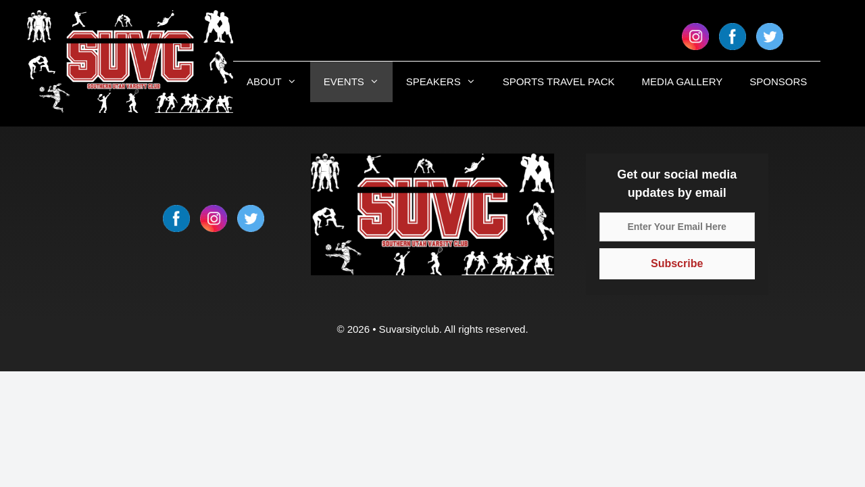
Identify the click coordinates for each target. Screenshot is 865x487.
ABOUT (278, 82)
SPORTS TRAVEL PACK (559, 81)
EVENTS (358, 82)
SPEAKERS (447, 82)
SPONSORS (778, 81)
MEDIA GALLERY (682, 81)
